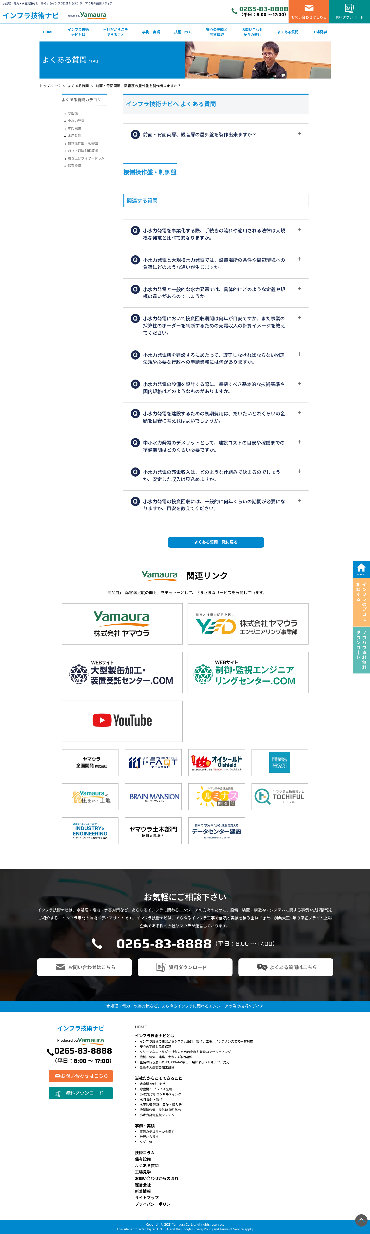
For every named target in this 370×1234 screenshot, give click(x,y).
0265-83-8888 (263, 9)
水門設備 (74, 128)
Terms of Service (232, 1229)
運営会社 (143, 1185)
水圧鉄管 (74, 136)
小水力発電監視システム (157, 1115)
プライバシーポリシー (155, 1204)
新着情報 (143, 1191)
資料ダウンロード (349, 17)
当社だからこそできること (115, 32)
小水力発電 (76, 120)
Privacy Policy (202, 1229)
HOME (48, 32)
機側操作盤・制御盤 (83, 143)
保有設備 (74, 165)
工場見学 (320, 32)
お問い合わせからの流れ (252, 32)
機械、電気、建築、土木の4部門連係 (166, 1057)
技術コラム (183, 32)
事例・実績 (151, 32)
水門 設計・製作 (151, 1099)
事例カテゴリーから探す (157, 1131)
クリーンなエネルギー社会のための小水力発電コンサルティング (185, 1051)
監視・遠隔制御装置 (83, 150)
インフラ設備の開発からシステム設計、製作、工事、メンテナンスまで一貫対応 (196, 1041)
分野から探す (149, 1136)
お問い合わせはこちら (309, 17)
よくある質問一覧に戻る (215, 542)
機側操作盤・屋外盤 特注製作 (160, 1110)
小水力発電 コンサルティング (160, 1094)
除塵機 (73, 113)
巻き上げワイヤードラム (86, 158)
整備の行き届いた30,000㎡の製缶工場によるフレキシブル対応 (185, 1062)
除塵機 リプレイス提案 (156, 1089)
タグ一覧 (146, 1142)
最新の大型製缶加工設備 (157, 1067)
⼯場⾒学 (143, 1172)
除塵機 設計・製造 (153, 1084)
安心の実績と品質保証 (216, 32)
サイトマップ (147, 1198)
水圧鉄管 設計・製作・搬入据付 (162, 1104)
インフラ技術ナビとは (78, 32)
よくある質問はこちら (293, 967)
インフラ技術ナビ (30, 15)
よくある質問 (287, 32)
